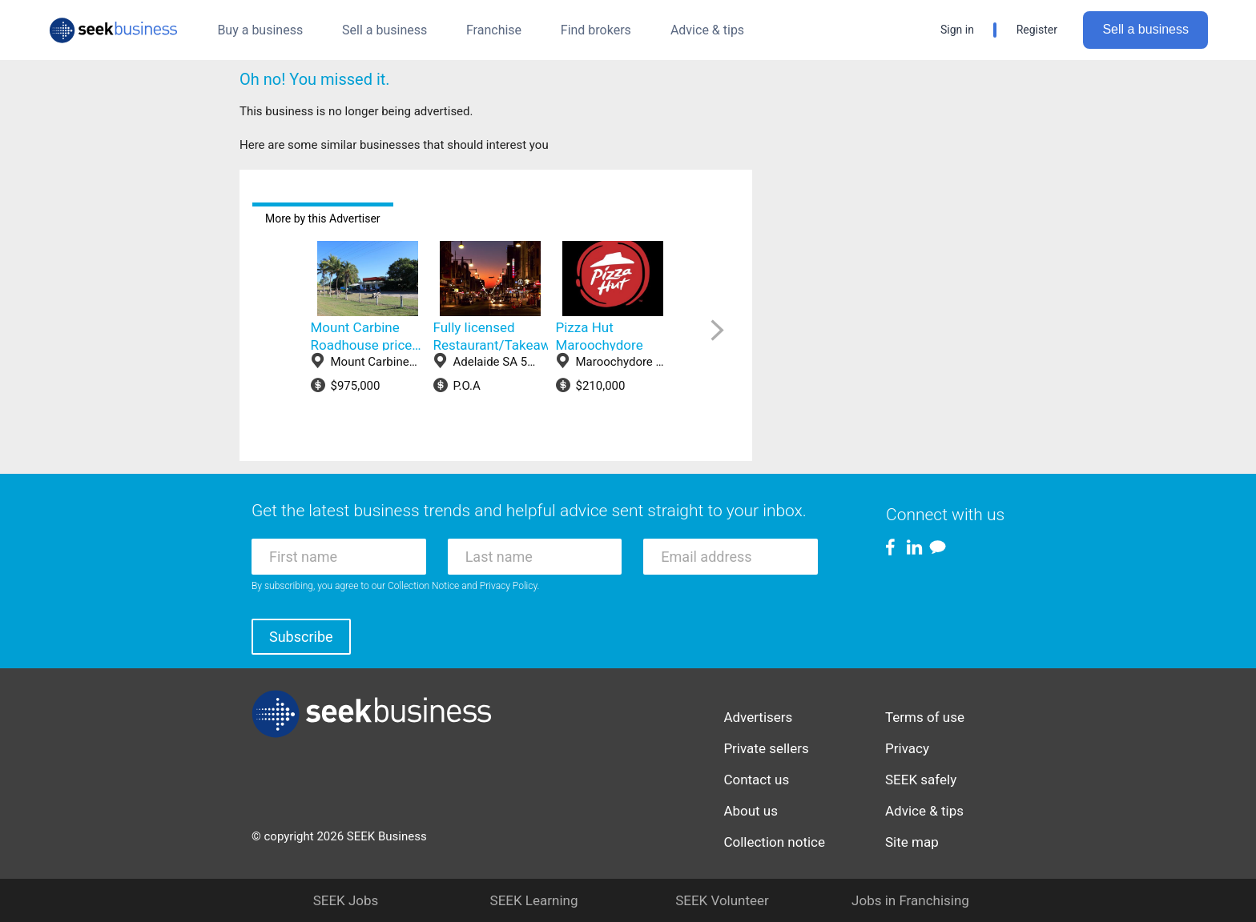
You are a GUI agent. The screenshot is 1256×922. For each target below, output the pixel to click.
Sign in (957, 29)
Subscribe (301, 636)
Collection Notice (423, 585)
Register (1036, 29)
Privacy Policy (508, 585)
